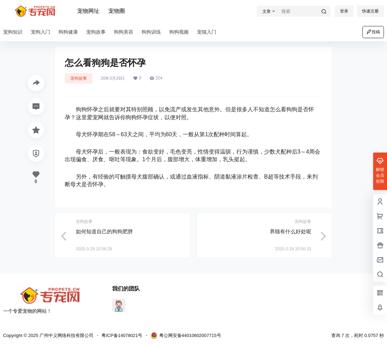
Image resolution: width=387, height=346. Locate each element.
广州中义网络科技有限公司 (65, 335)
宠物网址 (88, 11)
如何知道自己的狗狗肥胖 (104, 231)
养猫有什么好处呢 (290, 231)
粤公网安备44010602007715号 (186, 335)
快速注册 (370, 11)
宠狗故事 (78, 78)
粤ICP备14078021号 (122, 335)
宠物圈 (116, 11)
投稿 (373, 32)
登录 (344, 11)
